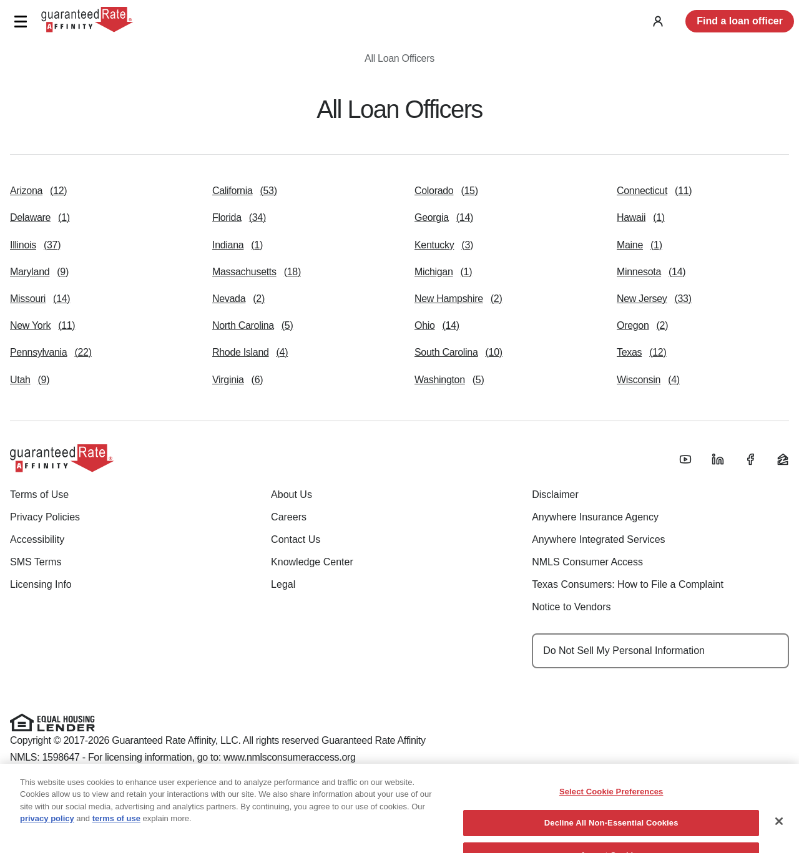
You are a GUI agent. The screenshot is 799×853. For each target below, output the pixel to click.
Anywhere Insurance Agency (595, 517)
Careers (288, 517)
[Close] (779, 837)
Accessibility (37, 539)
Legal (283, 584)
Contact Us (295, 539)
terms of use (116, 835)
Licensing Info (41, 584)
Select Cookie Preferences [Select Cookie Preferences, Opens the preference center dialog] (611, 807)
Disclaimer (555, 494)
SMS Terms (35, 562)
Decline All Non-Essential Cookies (611, 839)
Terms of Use (39, 494)
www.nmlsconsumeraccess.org (289, 757)
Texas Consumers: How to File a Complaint (627, 584)
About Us (291, 494)
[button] (20, 21)
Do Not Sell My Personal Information (624, 650)
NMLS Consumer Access (587, 562)
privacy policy (47, 835)
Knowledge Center (312, 562)
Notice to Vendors (571, 607)
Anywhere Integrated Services (598, 539)
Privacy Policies (45, 517)
